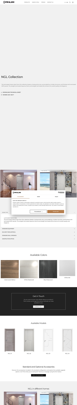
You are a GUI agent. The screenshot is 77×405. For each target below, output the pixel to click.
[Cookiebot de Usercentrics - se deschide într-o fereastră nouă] (59, 192)
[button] (3, 184)
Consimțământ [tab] (20, 196)
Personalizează (38, 211)
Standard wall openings (9, 235)
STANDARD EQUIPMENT (8, 228)
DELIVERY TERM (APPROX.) (9, 232)
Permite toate (56, 211)
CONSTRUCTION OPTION (8, 238)
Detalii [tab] (38, 196)
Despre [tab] (56, 196)
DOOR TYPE (5, 212)
